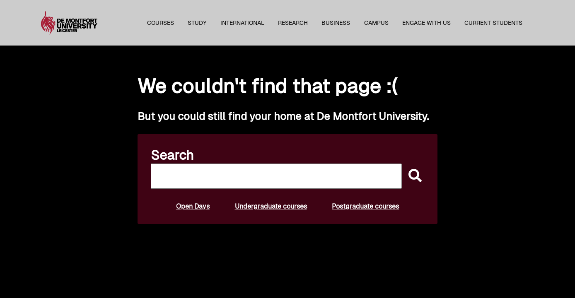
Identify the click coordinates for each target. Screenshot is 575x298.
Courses (160, 22)
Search (172, 155)
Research (293, 22)
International (242, 22)
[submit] (413, 176)
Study (197, 22)
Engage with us (426, 22)
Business (335, 22)
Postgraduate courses (365, 206)
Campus (376, 22)
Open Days (193, 206)
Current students (493, 22)
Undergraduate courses (271, 206)
